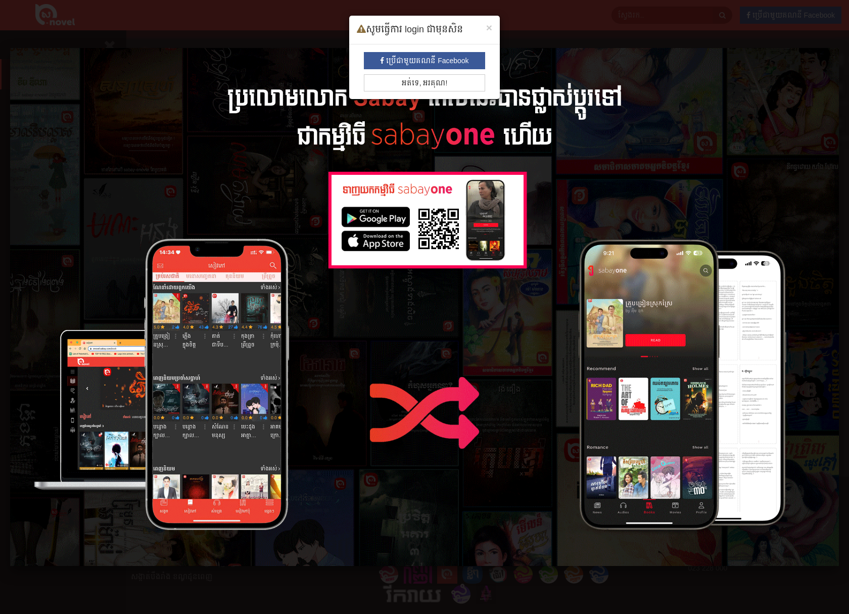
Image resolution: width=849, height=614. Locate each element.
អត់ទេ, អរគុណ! (425, 83)
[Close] (489, 27)
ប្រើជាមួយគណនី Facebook (424, 61)
